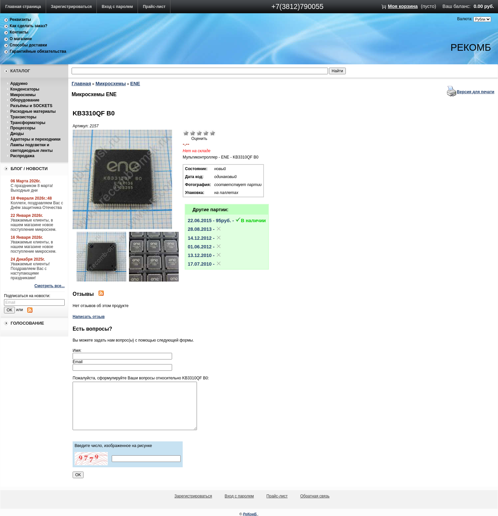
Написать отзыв (89, 316)
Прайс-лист (154, 6)
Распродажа (22, 156)
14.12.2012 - (204, 238)
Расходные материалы (33, 111)
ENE (135, 83)
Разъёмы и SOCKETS (31, 105)
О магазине (21, 38)
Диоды (17, 133)
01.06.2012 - (204, 246)
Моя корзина (403, 6)
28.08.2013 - (204, 229)
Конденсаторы (24, 89)
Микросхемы (22, 95)
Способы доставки (28, 45)
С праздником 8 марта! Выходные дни (32, 188)
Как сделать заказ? (28, 26)
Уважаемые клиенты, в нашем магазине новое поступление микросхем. (33, 225)
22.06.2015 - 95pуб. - (227, 220)
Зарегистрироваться (71, 6)
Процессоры (22, 128)
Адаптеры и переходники (35, 139)
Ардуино (19, 83)
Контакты (19, 32)
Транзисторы (23, 117)
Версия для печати (475, 92)
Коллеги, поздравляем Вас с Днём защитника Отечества (37, 205)
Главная (81, 83)
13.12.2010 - (204, 255)
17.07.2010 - (204, 264)
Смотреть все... (49, 286)
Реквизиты (20, 19)
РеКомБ (250, 514)
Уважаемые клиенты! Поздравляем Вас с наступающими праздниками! (30, 271)
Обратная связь (314, 496)
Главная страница (23, 6)
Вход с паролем (117, 6)
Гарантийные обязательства (38, 51)
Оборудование (24, 100)
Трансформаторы (27, 122)
